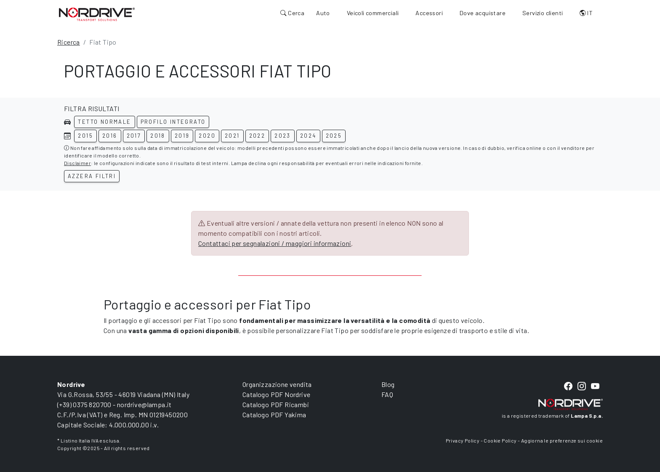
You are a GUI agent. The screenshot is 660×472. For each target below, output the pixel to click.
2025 (334, 135)
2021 (232, 135)
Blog (388, 384)
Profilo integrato (173, 121)
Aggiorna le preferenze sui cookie (562, 440)
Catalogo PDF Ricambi (275, 404)
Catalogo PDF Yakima (274, 415)
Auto (323, 12)
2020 (207, 135)
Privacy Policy (463, 440)
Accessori (429, 12)
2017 (134, 135)
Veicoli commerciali (373, 12)
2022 (257, 135)
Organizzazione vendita (277, 384)
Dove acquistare (483, 12)
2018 (157, 135)
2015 (85, 135)
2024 (308, 135)
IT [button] (586, 12)
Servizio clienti (542, 12)
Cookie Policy (500, 440)
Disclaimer (77, 163)
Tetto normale (104, 121)
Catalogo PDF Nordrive (276, 394)
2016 (109, 135)
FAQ (387, 394)
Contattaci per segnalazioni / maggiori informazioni (274, 243)
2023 (282, 135)
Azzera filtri (92, 176)
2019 (182, 135)
